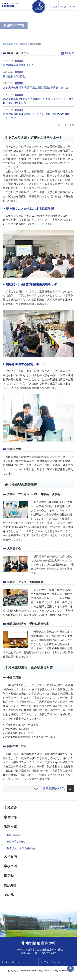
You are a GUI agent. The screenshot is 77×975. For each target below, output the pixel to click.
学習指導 (10, 817)
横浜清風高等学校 (38, 6)
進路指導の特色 (53, 788)
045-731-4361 (49, 953)
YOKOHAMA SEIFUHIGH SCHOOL (10, 5)
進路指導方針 (14, 834)
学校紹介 (10, 807)
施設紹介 (10, 885)
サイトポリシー (13, 962)
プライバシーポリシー (56, 962)
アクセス (63, 7)
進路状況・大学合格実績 (20, 848)
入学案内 (10, 856)
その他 (9, 895)
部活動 (9, 875)
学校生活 (10, 866)
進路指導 (23, 44)
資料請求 (54, 7)
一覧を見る (68, 125)
